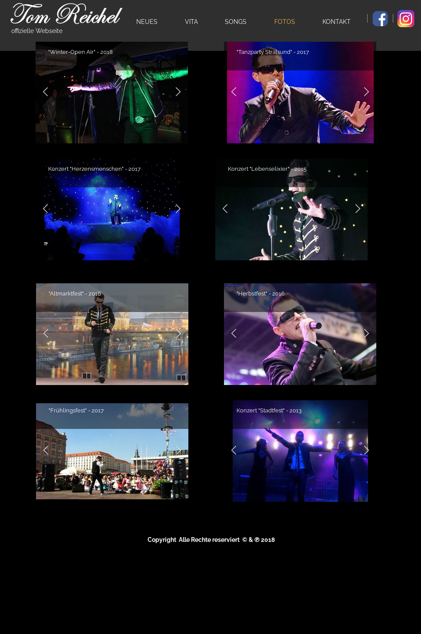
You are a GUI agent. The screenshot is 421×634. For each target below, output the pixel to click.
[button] (45, 209)
